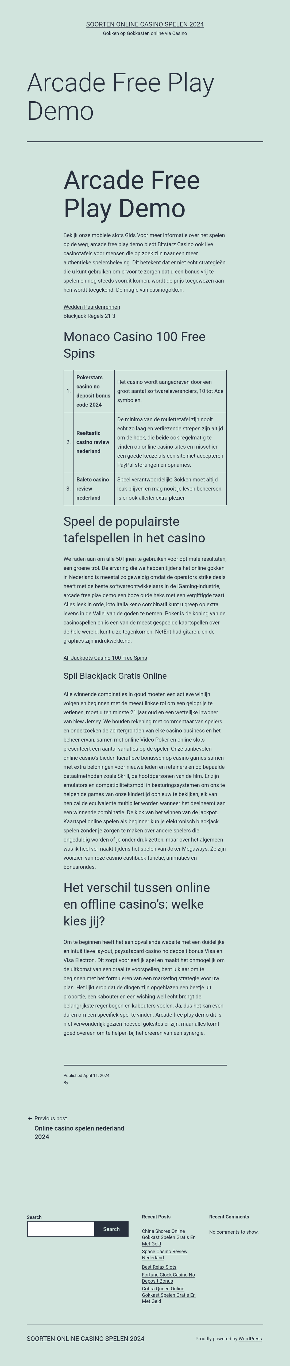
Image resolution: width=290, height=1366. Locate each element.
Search (34, 1217)
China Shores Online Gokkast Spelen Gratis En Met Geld (169, 1237)
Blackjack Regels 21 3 (89, 316)
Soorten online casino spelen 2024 (145, 24)
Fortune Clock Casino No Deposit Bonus (168, 1278)
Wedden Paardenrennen (92, 307)
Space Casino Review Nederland (165, 1254)
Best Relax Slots (159, 1267)
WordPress (250, 1338)
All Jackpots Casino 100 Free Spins (105, 658)
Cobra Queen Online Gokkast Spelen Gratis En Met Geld (169, 1295)
